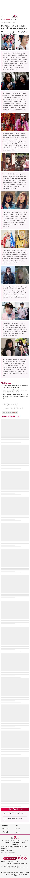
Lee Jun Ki (20, 408)
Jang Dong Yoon (8, 408)
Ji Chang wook (12, 404)
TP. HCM (3, 866)
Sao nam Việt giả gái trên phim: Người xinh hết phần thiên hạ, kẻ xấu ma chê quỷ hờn (15, 396)
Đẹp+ (17, 826)
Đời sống (5, 829)
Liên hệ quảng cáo (10, 858)
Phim (14, 19)
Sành (18, 832)
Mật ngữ (5, 832)
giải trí (11, 818)
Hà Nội (3, 861)
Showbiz (6, 19)
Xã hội (18, 829)
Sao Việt (11, 813)
